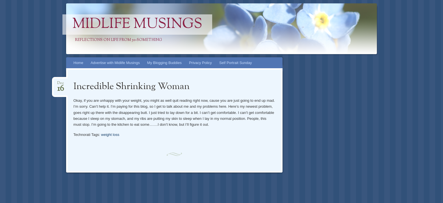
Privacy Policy (200, 63)
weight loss (110, 135)
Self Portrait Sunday (235, 63)
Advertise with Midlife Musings (115, 63)
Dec (60, 85)
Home (78, 63)
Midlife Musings (137, 24)
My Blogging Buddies (164, 63)
